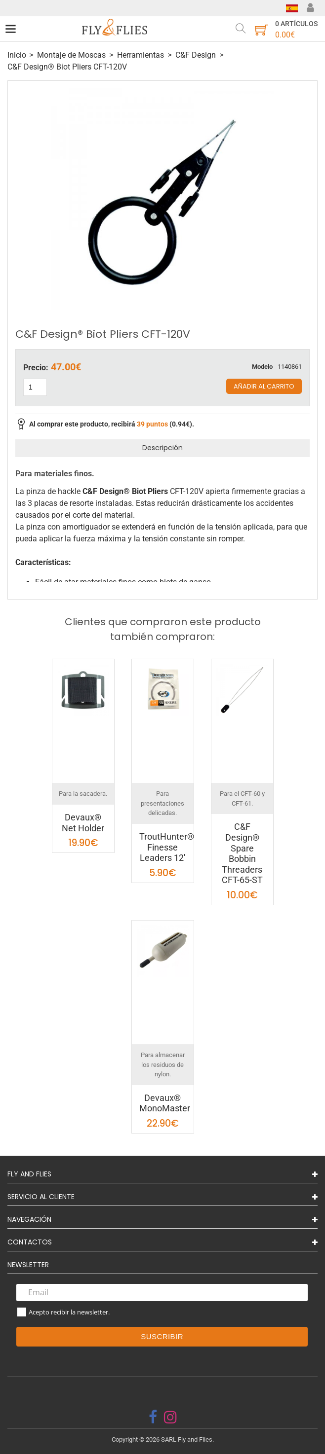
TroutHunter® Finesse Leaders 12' (166, 847)
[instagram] (170, 1417)
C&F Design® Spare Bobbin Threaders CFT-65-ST (242, 853)
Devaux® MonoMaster (164, 1103)
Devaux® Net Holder (83, 822)
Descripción (162, 448)
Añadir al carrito (264, 386)
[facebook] (153, 1417)
